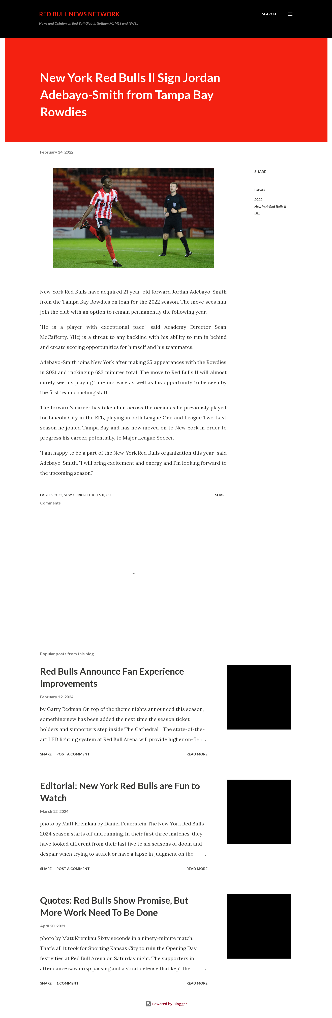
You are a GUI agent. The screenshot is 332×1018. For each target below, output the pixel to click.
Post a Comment (73, 754)
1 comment (67, 983)
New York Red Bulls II (270, 206)
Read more (197, 754)
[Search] (269, 14)
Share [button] (260, 171)
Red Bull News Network (79, 14)
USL (257, 213)
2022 (258, 199)
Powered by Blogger (166, 1003)
